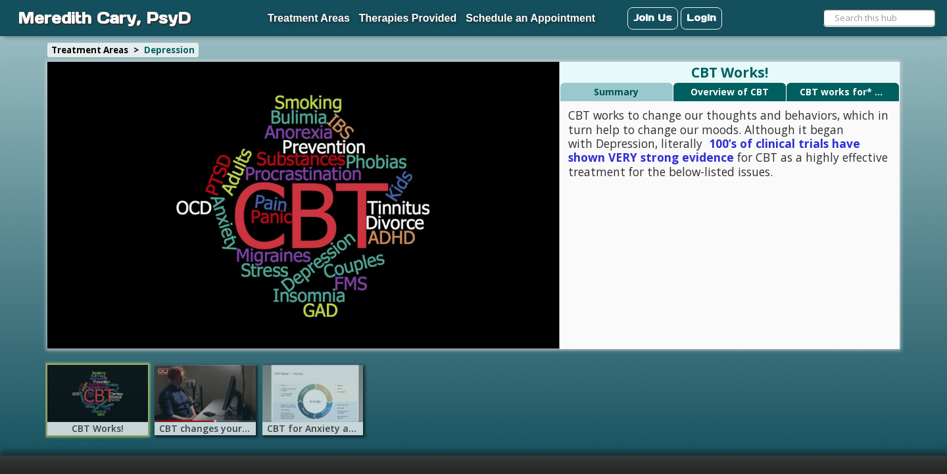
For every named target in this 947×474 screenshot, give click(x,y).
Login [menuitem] (701, 17)
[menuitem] (217, 12)
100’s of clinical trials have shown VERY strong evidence (714, 150)
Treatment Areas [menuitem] (309, 18)
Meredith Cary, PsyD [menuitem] (104, 18)
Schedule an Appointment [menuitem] (530, 18)
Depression (169, 50)
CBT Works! (729, 72)
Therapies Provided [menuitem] (408, 18)
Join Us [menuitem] (652, 17)
